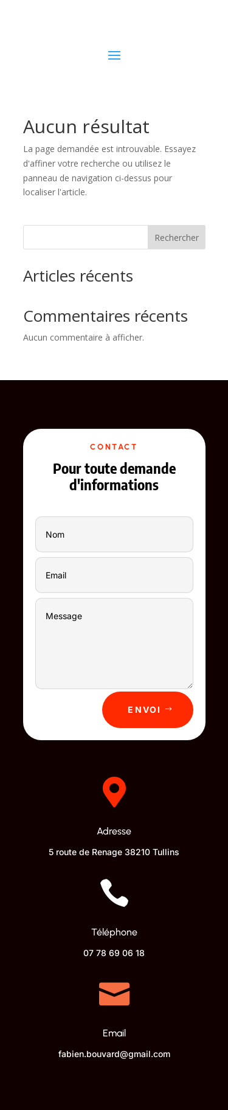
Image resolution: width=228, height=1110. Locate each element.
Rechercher (176, 237)
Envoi (144, 709)
